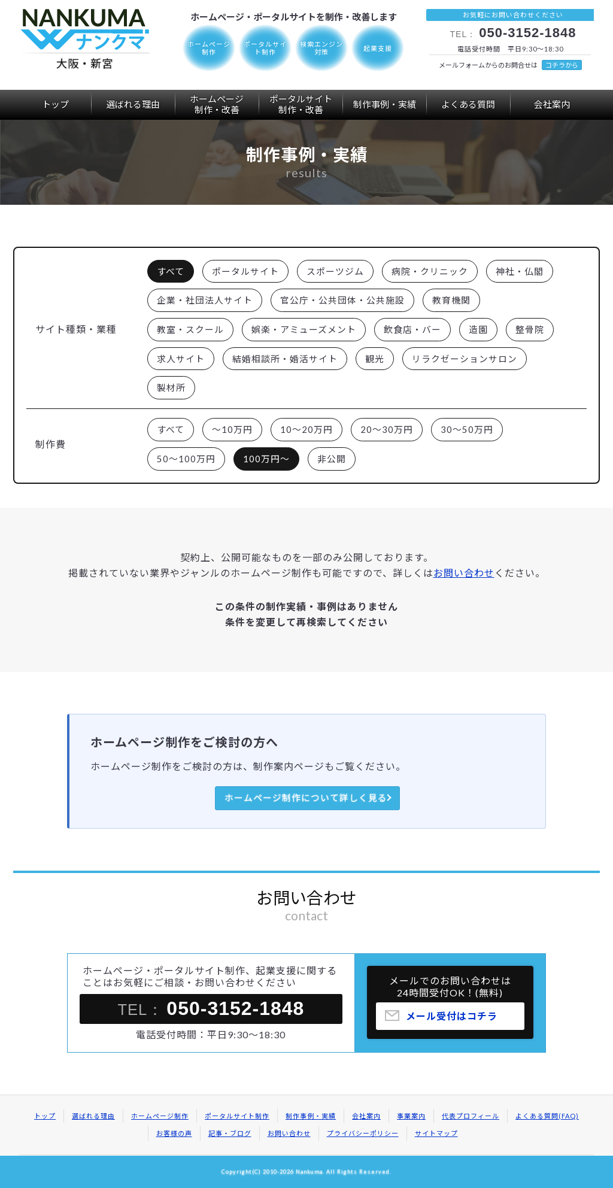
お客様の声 (174, 1133)
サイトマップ (436, 1133)
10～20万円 (306, 429)
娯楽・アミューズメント (303, 329)
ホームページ (217, 104)
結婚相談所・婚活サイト (285, 358)
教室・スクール (190, 329)
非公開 (331, 458)
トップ (55, 104)
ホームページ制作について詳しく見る (305, 797)
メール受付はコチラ (451, 1019)
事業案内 (411, 1116)
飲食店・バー (412, 329)
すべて (170, 271)
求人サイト (181, 358)
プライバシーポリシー (363, 1133)
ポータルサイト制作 (237, 1116)
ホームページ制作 (160, 1116)
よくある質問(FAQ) (547, 1116)
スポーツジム (335, 271)
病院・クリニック (430, 271)
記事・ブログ (229, 1133)
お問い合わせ (463, 572)
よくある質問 (468, 104)
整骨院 (529, 329)
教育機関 (451, 300)
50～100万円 (186, 458)
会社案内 (552, 104)
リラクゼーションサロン (464, 358)
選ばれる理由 (133, 104)
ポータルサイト (300, 104)
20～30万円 (386, 429)
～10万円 (232, 429)
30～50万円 (467, 429)
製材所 (171, 387)
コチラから (561, 65)
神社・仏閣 (520, 271)
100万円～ (266, 458)
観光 (374, 358)
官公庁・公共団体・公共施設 (342, 300)
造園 (478, 329)
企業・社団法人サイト (205, 300)
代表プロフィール (470, 1116)
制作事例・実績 (384, 104)
